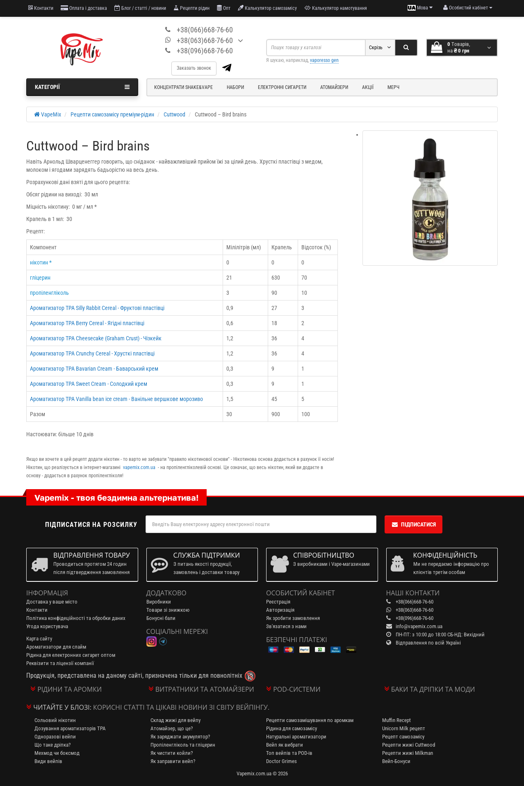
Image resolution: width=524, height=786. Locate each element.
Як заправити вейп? (172, 761)
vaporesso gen (324, 60)
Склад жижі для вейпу (175, 720)
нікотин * (41, 262)
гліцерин (40, 277)
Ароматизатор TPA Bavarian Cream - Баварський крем (94, 368)
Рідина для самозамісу (291, 728)
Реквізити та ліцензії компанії (60, 663)
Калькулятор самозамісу (267, 8)
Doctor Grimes (281, 761)
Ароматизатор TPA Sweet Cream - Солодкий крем (88, 383)
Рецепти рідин (191, 8)
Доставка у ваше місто (51, 602)
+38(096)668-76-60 (205, 50)
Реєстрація (278, 602)
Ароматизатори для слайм (56, 647)
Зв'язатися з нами (286, 626)
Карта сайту (39, 639)
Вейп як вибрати (284, 745)
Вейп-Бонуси (396, 761)
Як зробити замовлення (293, 618)
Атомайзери (334, 87)
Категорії (82, 87)
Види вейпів (48, 761)
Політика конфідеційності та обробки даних (75, 618)
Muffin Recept (396, 720)
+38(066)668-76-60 (205, 29)
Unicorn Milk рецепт (403, 728)
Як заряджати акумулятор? (180, 737)
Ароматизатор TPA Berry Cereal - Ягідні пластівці (87, 323)
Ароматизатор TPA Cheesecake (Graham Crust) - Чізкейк (96, 338)
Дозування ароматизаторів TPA (70, 728)
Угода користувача (47, 626)
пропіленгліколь (49, 292)
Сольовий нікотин (55, 720)
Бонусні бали (160, 618)
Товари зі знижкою (167, 610)
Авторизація (280, 610)
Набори (235, 87)
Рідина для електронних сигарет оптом (70, 655)
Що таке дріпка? (52, 745)
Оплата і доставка (84, 8)
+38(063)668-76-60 (205, 40)
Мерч (393, 87)
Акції (368, 87)
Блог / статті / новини (140, 8)
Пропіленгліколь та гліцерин (182, 745)
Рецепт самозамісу (403, 737)
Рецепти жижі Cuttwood (408, 745)
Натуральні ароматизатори (296, 737)
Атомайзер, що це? (171, 728)
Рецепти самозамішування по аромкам (309, 720)
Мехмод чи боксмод (57, 753)
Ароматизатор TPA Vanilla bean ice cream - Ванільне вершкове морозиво (116, 399)
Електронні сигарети (282, 87)
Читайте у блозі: (62, 707)
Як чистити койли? (171, 753)
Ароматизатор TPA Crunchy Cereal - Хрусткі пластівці (92, 353)
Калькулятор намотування (335, 8)
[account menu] (468, 8)
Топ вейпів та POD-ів (289, 753)
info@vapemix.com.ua (419, 626)
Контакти (40, 8)
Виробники (158, 602)
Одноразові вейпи (55, 737)
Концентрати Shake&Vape (183, 87)
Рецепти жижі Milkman (407, 753)
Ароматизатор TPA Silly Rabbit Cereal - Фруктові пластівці (97, 308)
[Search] (406, 47)
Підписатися (413, 524)
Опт (223, 8)
